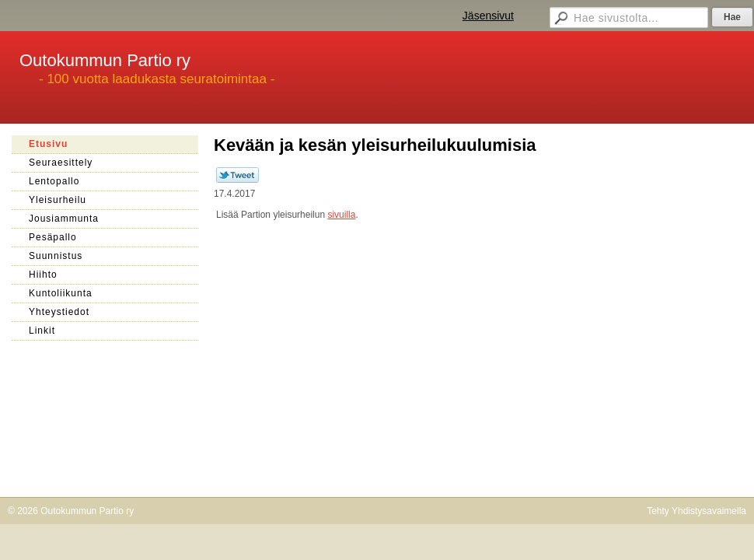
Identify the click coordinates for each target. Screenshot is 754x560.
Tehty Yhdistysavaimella (696, 511)
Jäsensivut (488, 15)
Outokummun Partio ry (104, 60)
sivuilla (341, 214)
